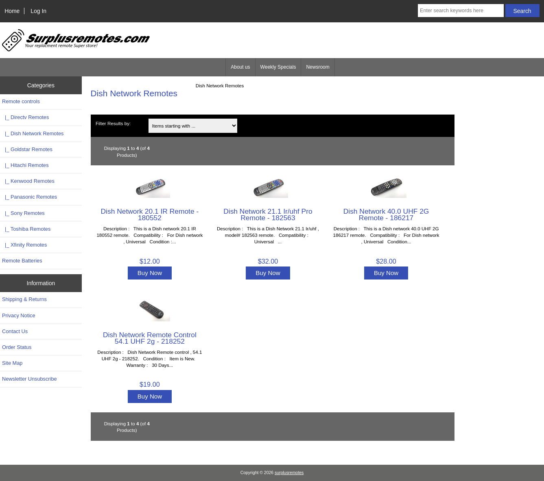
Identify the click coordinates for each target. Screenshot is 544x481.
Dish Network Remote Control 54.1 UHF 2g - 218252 (150, 338)
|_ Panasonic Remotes (29, 197)
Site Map (12, 363)
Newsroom (317, 67)
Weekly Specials (278, 67)
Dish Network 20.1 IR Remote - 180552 (150, 214)
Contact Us (15, 331)
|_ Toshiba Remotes (26, 229)
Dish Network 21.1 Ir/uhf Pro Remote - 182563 (267, 214)
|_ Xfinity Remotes (24, 245)
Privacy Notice (18, 315)
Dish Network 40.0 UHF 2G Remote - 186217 (386, 214)
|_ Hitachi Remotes (25, 165)
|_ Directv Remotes (25, 117)
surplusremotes (289, 472)
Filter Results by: (113, 123)
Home (12, 11)
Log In (38, 11)
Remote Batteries (22, 261)
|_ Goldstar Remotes (27, 149)
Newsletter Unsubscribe (29, 379)
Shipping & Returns (24, 299)
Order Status (16, 347)
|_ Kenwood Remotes (28, 181)
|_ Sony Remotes (23, 213)
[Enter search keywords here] (461, 10)
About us (240, 67)
